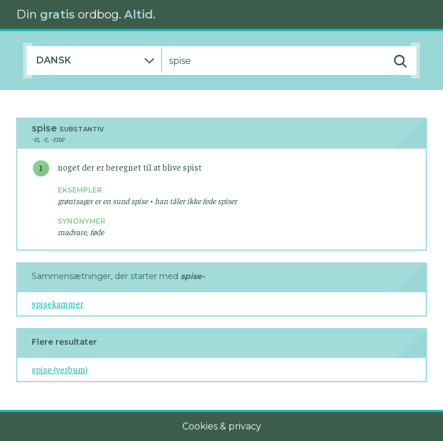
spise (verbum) (60, 369)
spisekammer (58, 303)
